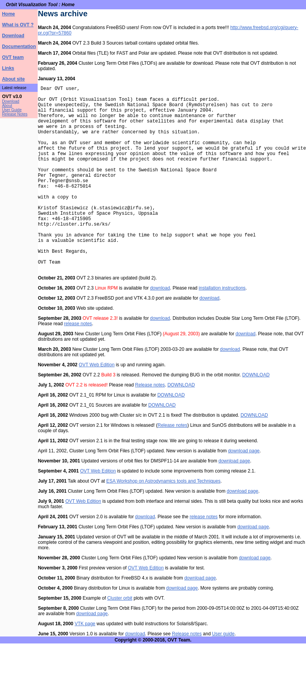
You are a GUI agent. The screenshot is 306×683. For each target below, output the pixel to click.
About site (13, 79)
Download (13, 35)
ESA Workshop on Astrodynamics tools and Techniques (163, 520)
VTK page (84, 663)
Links (8, 68)
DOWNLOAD (256, 414)
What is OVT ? (17, 25)
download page (243, 490)
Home (8, 14)
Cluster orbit (120, 637)
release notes (78, 363)
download (160, 327)
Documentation (19, 46)
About (7, 105)
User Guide (12, 110)
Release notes (150, 424)
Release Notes (15, 114)
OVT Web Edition (96, 404)
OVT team (13, 57)
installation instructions (222, 327)
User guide (223, 673)
